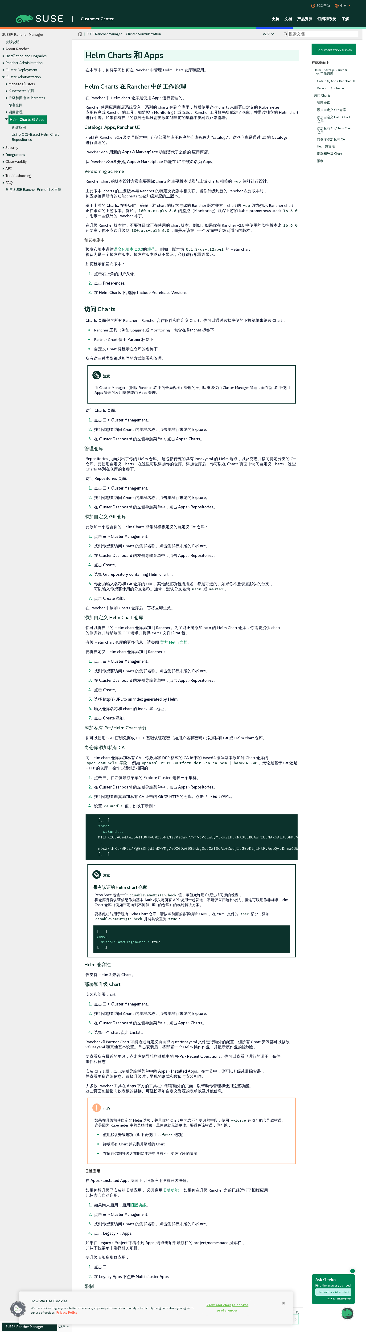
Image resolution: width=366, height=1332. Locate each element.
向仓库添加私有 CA (331, 139)
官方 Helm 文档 (174, 642)
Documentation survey (334, 50)
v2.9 (266, 34)
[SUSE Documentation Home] (80, 34)
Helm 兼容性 (326, 147)
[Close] (283, 1303)
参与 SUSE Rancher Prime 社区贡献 (33, 190)
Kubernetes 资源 (21, 91)
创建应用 (19, 127)
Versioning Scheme (330, 88)
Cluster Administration (23, 77)
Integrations (15, 154)
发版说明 (12, 42)
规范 (151, 249)
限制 (320, 161)
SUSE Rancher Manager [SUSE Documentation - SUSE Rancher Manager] (104, 34)
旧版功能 (171, 1190)
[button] (347, 1313)
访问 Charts (322, 96)
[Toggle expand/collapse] (3, 49)
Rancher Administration (24, 63)
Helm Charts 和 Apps (27, 120)
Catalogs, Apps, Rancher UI (336, 81)
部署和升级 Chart (329, 154)
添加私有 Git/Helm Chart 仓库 (335, 130)
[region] (156, 1307)
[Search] (323, 34)
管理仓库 (323, 103)
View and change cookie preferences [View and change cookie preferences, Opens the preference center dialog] (227, 1307)
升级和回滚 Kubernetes (26, 98)
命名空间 (15, 105)
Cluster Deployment (21, 70)
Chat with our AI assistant (333, 1292)
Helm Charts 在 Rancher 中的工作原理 (330, 72)
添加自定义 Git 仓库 (331, 110)
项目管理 (15, 112)
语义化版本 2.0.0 (128, 249)
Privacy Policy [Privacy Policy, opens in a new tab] (66, 1313)
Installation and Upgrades (26, 56)
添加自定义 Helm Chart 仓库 (333, 119)
